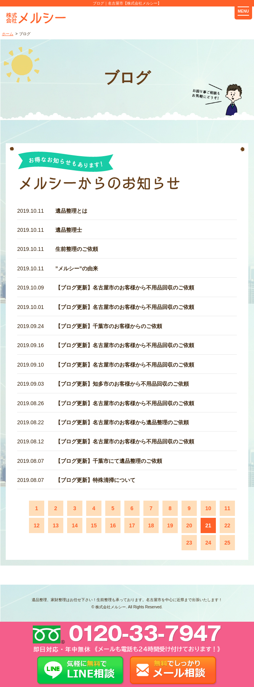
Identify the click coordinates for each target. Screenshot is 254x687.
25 (227, 543)
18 (151, 525)
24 (208, 543)
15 (94, 525)
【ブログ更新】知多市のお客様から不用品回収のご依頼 (122, 384)
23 (189, 543)
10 (208, 508)
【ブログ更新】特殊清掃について (95, 480)
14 (75, 525)
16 (113, 525)
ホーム (7, 34)
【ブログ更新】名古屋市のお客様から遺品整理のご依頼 (122, 422)
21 (208, 525)
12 (37, 525)
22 (227, 525)
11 (227, 508)
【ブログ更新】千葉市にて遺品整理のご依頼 (108, 461)
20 (189, 525)
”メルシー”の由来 (76, 268)
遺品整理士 (68, 230)
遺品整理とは (71, 211)
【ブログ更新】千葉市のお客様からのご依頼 (108, 326)
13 (56, 525)
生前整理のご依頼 (76, 249)
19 (170, 525)
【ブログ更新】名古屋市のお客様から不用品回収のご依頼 (124, 287)
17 (132, 525)
